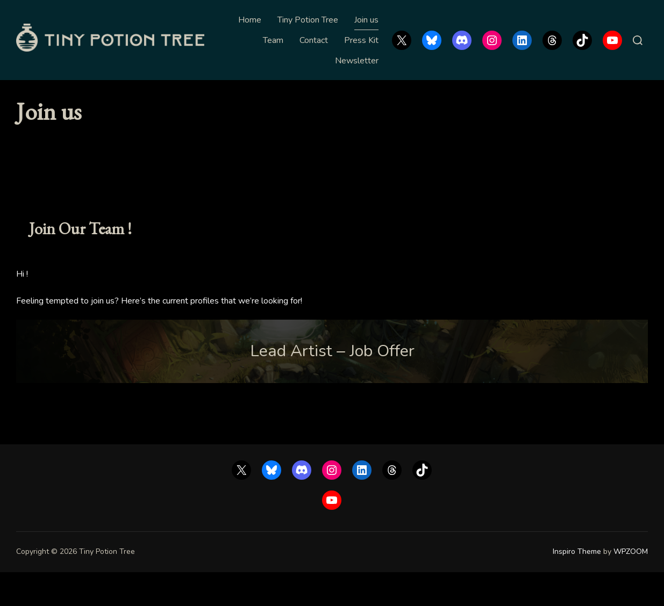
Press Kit (361, 40)
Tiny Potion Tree (307, 20)
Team (273, 40)
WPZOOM (630, 586)
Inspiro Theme (577, 586)
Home (249, 20)
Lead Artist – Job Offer (332, 385)
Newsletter (357, 61)
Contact (313, 40)
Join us (366, 20)
